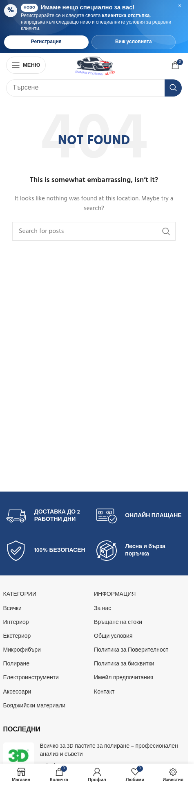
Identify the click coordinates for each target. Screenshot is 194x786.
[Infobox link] (48, 516)
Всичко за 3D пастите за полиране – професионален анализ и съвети (109, 750)
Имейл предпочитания (123, 678)
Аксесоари (17, 692)
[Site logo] (95, 65)
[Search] (94, 88)
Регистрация (46, 42)
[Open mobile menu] (26, 65)
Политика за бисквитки (124, 664)
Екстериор (17, 636)
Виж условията (133, 42)
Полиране (16, 664)
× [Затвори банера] (179, 6)
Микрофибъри (22, 650)
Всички (12, 608)
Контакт (104, 692)
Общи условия (113, 636)
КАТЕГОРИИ (19, 594)
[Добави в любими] (135, 775)
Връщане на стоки (118, 622)
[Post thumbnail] (18, 756)
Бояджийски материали (34, 706)
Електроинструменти (31, 678)
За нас (102, 608)
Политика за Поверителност (131, 650)
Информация (115, 594)
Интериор (16, 622)
